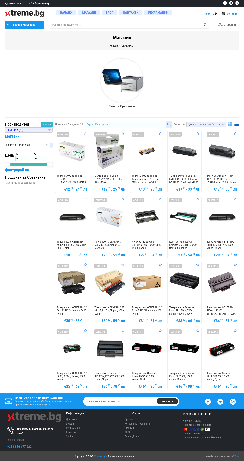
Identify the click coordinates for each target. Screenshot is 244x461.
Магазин (12, 136)
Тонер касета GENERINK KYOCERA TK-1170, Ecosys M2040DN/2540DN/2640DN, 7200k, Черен (184, 180)
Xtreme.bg (99, 456)
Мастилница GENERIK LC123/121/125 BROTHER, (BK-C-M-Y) (108, 179)
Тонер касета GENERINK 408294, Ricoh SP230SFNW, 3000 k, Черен (71, 245)
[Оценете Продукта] (85, 133)
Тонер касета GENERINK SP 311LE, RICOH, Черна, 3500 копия (109, 310)
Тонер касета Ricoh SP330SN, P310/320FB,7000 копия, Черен (109, 376)
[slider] (7, 164)
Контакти (71, 432)
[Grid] (230, 124)
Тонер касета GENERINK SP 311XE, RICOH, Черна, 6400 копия (147, 310)
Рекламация (73, 428)
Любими (129, 428)
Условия (70, 423)
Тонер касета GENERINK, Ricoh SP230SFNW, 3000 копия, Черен (220, 245)
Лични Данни (132, 436)
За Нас (69, 436)
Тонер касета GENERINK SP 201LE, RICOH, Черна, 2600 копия (72, 310)
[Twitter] (220, 401)
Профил (129, 419)
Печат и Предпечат (18, 145)
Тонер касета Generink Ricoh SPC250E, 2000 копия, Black (144, 376)
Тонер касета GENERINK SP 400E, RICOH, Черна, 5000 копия (72, 376)
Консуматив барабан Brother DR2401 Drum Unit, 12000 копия (146, 245)
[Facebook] (208, 401)
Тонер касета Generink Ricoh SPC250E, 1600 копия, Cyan (219, 376)
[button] (29, 130)
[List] (236, 124)
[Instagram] (233, 401)
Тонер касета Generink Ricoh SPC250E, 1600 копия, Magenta (181, 376)
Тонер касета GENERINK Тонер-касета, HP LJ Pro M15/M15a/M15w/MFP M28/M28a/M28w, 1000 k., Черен (146, 182)
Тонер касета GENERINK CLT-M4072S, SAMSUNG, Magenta (107, 245)
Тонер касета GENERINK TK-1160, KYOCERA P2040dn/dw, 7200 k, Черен (221, 179)
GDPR (128, 432)
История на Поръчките (137, 423)
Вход (207, 14)
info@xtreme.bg (15, 439)
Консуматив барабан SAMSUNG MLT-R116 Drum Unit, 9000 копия (183, 245)
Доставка (71, 419)
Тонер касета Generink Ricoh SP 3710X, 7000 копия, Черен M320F (181, 310)
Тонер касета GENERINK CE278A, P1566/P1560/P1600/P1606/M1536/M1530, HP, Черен (80, 180)
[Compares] (227, 25)
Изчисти (47, 124)
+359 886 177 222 (19, 447)
